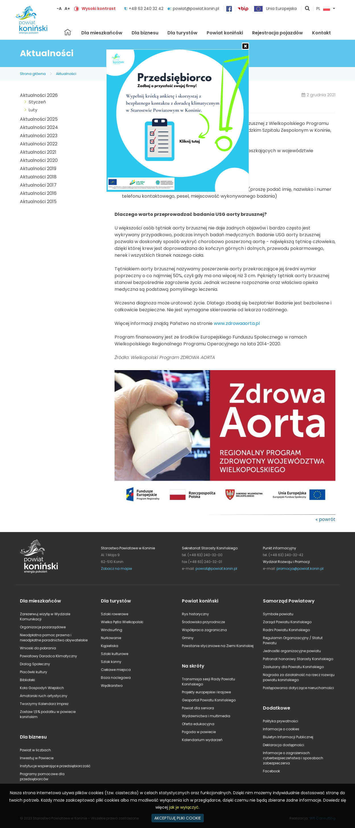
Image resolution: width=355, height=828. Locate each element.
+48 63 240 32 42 (147, 8)
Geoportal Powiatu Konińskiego (209, 700)
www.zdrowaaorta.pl (237, 323)
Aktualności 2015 (38, 201)
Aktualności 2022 (38, 144)
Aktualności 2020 (39, 160)
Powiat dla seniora (198, 708)
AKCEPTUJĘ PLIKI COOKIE (177, 818)
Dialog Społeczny (35, 664)
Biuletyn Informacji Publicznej (288, 737)
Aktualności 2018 (38, 177)
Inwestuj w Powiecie (36, 758)
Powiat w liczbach (35, 750)
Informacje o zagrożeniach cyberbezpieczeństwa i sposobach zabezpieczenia (293, 758)
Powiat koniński (225, 33)
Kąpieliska (109, 645)
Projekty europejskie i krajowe (206, 692)
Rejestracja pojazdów (277, 33)
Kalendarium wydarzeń (202, 739)
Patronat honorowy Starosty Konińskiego (298, 658)
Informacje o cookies (281, 729)
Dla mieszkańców (102, 33)
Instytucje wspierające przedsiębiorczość (55, 766)
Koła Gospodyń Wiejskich (42, 687)
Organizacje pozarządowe (43, 627)
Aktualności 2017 (38, 185)
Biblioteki (27, 679)
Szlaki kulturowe (114, 653)
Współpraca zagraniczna (204, 629)
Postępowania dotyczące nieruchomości (298, 687)
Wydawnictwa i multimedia (206, 716)
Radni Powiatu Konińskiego (286, 629)
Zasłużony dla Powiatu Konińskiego (293, 666)
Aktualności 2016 (38, 193)
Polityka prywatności (280, 721)
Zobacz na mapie (116, 568)
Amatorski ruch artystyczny (43, 695)
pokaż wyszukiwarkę (307, 9)
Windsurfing (111, 629)
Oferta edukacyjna (198, 723)
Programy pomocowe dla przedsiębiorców (42, 776)
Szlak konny (111, 661)
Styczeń (37, 102)
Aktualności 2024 (39, 127)
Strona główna (67, 32)
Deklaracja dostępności (283, 745)
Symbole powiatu (278, 614)
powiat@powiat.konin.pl (196, 8)
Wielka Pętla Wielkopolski (122, 622)
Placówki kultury (33, 672)
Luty (33, 110)
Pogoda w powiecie (199, 731)
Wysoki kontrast (99, 8)
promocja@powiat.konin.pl (300, 568)
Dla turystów (182, 33)
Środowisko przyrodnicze (203, 622)
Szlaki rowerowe (114, 614)
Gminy (188, 637)
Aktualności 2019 (38, 168)
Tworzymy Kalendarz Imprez (44, 703)
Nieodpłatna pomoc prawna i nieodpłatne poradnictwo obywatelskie (54, 638)
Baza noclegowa (116, 677)
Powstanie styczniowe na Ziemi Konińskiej (218, 645)
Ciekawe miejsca (116, 669)
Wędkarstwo (112, 685)
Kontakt (321, 33)
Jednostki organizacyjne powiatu (292, 650)
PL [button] (323, 8)
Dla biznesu (145, 33)
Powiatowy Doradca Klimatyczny (48, 656)
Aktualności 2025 (39, 119)
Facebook (271, 771)
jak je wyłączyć (184, 807)
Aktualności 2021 (38, 152)
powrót (327, 519)
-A (59, 8)
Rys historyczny (195, 614)
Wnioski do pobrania (38, 648)
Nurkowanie (111, 637)
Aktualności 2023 (38, 135)
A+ (67, 8)
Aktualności (66, 73)
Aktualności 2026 (39, 95)
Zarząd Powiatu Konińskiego (287, 622)
